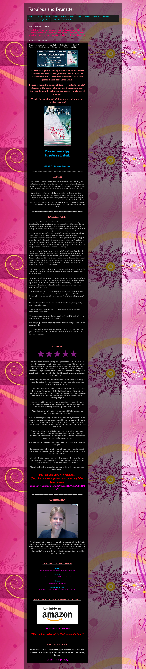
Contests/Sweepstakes (92, 16)
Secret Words (32, 20)
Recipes (55, 16)
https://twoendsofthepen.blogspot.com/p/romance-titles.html (57, 570)
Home (31, 16)
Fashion (71, 16)
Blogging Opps (44, 20)
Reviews (47, 16)
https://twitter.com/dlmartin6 (57, 583)
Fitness (63, 16)
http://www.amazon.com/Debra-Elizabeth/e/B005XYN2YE (57, 589)
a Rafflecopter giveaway (57, 660)
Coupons (79, 16)
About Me (39, 16)
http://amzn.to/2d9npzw (57, 628)
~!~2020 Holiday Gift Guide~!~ (62, 20)
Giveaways (105, 16)
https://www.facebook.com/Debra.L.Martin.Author (57, 577)
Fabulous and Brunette (50, 9)
